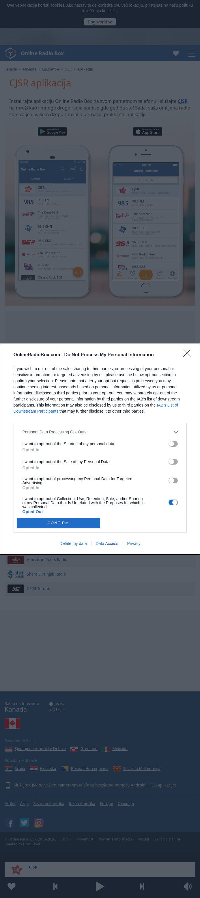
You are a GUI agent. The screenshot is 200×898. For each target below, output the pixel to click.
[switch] (173, 444)
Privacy (134, 543)
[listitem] (100, 432)
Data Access (107, 543)
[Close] (188, 355)
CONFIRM (58, 523)
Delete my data (73, 543)
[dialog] (100, 449)
